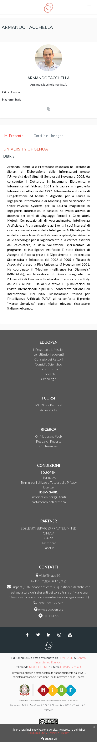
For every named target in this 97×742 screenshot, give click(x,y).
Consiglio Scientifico (48, 364)
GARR (48, 538)
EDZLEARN (66, 657)
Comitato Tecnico (48, 369)
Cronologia (48, 379)
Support (16, 587)
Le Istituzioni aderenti (49, 354)
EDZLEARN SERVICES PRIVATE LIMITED (48, 528)
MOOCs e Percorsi (48, 405)
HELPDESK (51, 616)
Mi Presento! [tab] (14, 136)
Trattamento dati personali (48, 502)
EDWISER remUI (71, 667)
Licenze (48, 487)
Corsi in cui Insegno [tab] (48, 136)
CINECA (48, 533)
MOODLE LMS (38, 667)
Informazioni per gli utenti (48, 497)
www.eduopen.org (50, 609)
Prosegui (49, 738)
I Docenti (48, 374)
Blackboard (48, 543)
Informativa (48, 477)
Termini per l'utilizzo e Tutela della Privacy (49, 482)
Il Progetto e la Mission (48, 349)
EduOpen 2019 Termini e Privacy (49, 733)
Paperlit (48, 548)
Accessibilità (48, 410)
